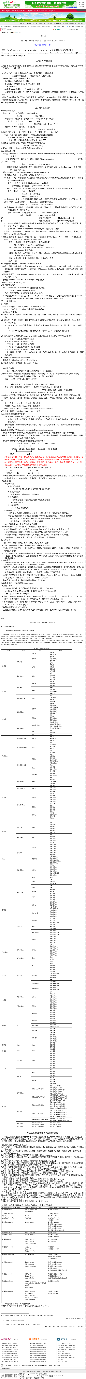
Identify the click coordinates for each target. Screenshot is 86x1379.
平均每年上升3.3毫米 (11, 1355)
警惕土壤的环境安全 (64, 1353)
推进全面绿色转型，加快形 (10, 1349)
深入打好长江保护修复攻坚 (38, 1345)
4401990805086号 (58, 1376)
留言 (53, 11)
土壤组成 (60, 1359)
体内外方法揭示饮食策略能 (38, 1361)
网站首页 (4, 11)
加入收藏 (81, 4)
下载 (27, 11)
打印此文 (72, 1326)
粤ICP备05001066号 (43, 1376)
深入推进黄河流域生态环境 (10, 1361)
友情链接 (45, 1371)
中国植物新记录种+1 (11, 1351)
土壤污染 (55, 26)
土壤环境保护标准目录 (64, 1355)
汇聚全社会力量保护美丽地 (38, 1357)
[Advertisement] (42, 1332)
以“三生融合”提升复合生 (9, 1359)
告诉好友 (64, 1326)
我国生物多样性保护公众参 (38, 1349)
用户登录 (71, 26)
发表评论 (48, 1326)
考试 (24, 11)
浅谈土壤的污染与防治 (18, 1320)
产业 (49, 11)
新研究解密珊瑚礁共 (11, 1353)
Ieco (46, 11)
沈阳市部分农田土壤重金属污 (66, 1357)
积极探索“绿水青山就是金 (9, 1343)
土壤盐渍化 (61, 1351)
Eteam (42, 11)
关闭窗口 (81, 1326)
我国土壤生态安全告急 (64, 1343)
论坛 (35, 11)
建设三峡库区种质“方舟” (9, 1347)
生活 (16, 11)
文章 (13, 11)
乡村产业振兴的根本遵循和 (38, 1355)
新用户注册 (79, 26)
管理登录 (58, 1371)
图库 (31, 11)
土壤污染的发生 (62, 1361)
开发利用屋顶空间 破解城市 (10, 1345)
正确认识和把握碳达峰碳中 (38, 1347)
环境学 (32, 26)
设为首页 (81, 2)
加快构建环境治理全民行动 (38, 1353)
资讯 (9, 11)
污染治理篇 (39, 26)
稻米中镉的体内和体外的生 (38, 1359)
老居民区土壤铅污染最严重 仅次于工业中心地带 (25, 1324)
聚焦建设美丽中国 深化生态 (10, 1357)
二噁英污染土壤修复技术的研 (66, 1347)
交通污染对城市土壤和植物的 (66, 1345)
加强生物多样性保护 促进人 (38, 1351)
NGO (20, 11)
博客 (38, 11)
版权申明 (52, 1371)
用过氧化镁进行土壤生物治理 (66, 1349)
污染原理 (47, 26)
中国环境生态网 (18, 26)
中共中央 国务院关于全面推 (38, 1343)
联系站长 (81, 6)
